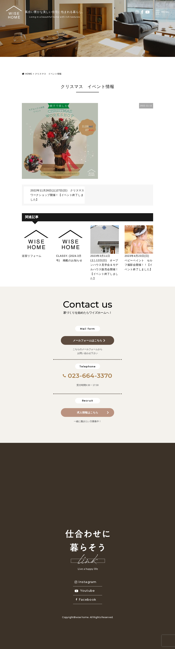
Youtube (85, 590)
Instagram (86, 582)
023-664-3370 (87, 375)
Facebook (86, 599)
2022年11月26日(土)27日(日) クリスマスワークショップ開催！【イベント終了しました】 (57, 195)
